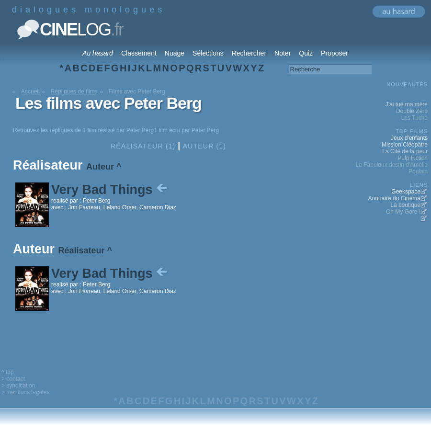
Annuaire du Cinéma (394, 198)
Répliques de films (74, 91)
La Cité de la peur (405, 151)
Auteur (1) (204, 146)
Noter (282, 53)
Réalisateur (81, 250)
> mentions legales (25, 392)
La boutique (405, 205)
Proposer (334, 53)
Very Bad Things (110, 189)
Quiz (306, 53)
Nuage (174, 53)
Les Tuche (414, 117)
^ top (7, 372)
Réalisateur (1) (143, 146)
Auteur (100, 166)
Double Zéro (412, 111)
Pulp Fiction (412, 158)
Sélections (208, 53)
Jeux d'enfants (409, 138)
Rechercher (249, 53)
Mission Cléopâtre (405, 144)
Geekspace (405, 191)
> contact (13, 378)
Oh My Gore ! (403, 211)
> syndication (18, 385)
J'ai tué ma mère (407, 104)
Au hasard (97, 53)
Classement (139, 53)
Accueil (30, 91)
